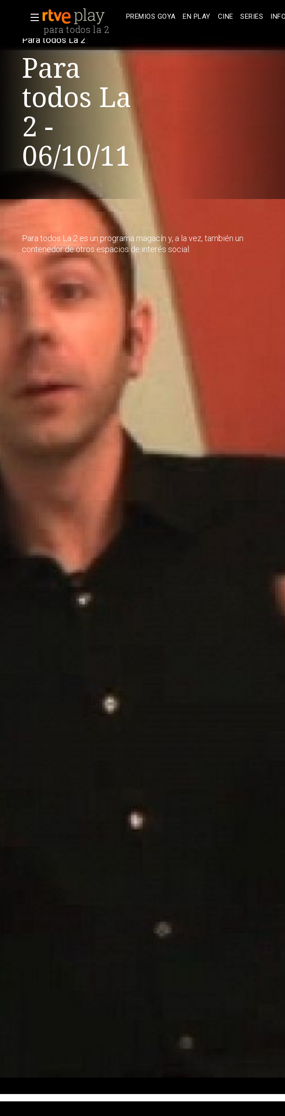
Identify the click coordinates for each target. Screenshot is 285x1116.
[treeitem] (150, 17)
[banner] (82, 16)
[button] (32, 17)
